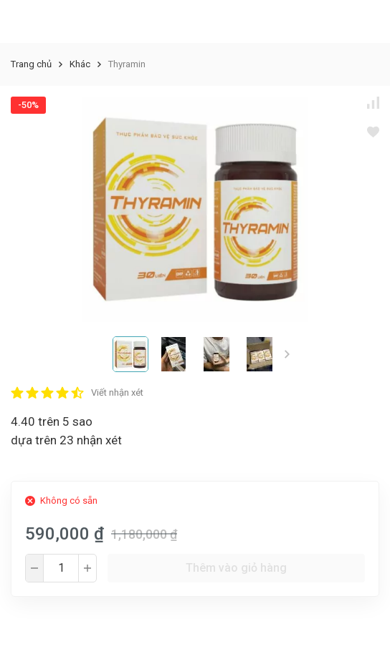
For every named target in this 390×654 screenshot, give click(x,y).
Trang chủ (31, 64)
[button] (287, 354)
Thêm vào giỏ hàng (236, 568)
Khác (80, 64)
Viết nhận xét (117, 392)
